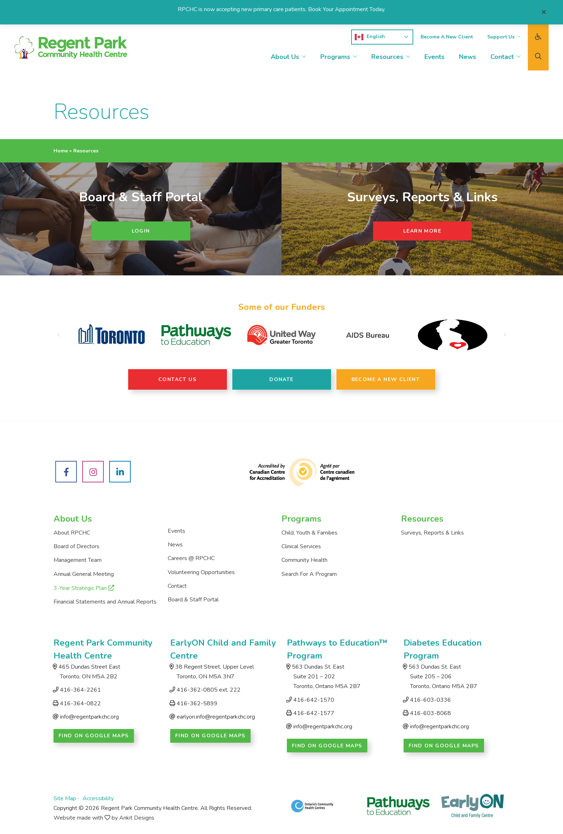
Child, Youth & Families (310, 533)
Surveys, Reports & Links (432, 533)
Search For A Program (309, 574)
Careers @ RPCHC (191, 558)
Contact (502, 56)
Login (141, 231)
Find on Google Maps (94, 735)
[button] (58, 335)
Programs (335, 56)
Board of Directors (76, 546)
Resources (387, 56)
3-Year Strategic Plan (80, 588)
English (370, 37)
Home (60, 150)
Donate (281, 379)
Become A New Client (446, 36)
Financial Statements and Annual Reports (105, 602)
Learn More (422, 231)
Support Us (501, 36)
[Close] (544, 12)
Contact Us (177, 379)
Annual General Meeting (83, 574)
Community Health (304, 560)
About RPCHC (71, 533)
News (467, 56)
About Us (285, 56)
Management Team (77, 560)
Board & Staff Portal (193, 600)
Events (434, 56)
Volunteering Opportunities (201, 572)
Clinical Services (301, 546)
